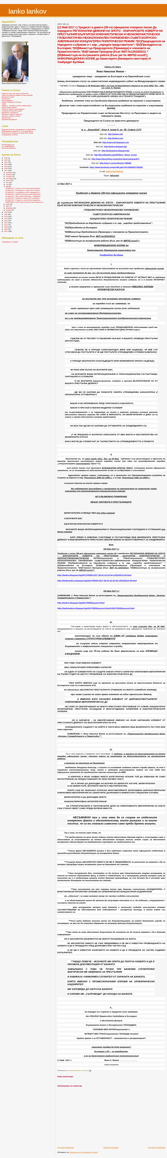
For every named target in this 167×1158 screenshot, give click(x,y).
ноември (9, 174)
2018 (6, 168)
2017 (6, 170)
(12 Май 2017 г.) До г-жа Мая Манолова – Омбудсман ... (23, 196)
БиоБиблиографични (9, 119)
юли (7, 182)
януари (8, 210)
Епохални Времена (9, 148)
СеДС (4, 104)
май (7, 186)
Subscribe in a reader (10, 242)
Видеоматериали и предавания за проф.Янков (19, 129)
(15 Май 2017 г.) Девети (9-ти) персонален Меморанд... (23, 194)
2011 (6, 223)
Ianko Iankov (27, 11)
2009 (6, 227)
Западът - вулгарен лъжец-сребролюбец (16, 105)
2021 (6, 162)
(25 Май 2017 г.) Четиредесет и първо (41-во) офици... (23, 190)
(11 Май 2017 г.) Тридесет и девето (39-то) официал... (23, 198)
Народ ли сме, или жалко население (15, 93)
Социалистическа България (12, 111)
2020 (6, 164)
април (8, 204)
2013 (6, 218)
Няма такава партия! (9, 107)
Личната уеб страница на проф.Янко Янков (17, 133)
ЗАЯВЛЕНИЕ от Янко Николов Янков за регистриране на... (24, 202)
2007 (6, 231)
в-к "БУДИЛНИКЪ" (8, 146)
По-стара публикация (156, 1148)
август (8, 180)
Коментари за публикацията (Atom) (84, 1152)
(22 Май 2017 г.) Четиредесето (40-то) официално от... (23, 192)
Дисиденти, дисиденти (10, 112)
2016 (6, 212)
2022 (6, 160)
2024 (6, 158)
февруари (9, 208)
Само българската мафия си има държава (17, 95)
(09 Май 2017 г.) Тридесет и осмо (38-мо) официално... (23, 200)
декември (9, 172)
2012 (6, 221)
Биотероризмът (7, 100)
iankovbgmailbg (114, 171)
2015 (6, 214)
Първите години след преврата (13, 109)
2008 (6, 229)
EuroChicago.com (8, 144)
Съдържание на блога (10, 135)
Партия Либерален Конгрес (12, 102)
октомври (9, 176)
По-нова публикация (65, 1148)
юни (7, 184)
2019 (6, 166)
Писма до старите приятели (12, 114)
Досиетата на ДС (8, 97)
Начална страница (110, 1148)
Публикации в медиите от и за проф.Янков (17, 131)
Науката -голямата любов (11, 116)
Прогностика (6, 118)
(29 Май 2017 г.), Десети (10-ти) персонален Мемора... (23, 188)
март (8, 206)
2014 (6, 216)
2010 (6, 225)
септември (10, 178)
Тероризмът (6, 98)
